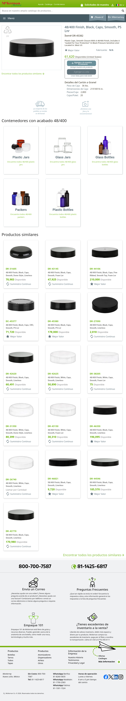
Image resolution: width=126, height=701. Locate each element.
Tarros (10, 657)
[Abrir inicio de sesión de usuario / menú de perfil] (112, 5)
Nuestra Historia (75, 657)
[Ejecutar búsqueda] (123, 11)
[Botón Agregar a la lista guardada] (81, 72)
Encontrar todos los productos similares (23, 73)
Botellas (11, 654)
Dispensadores (44, 657)
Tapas (10, 663)
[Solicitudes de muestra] (94, 5)
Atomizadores (44, 654)
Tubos (10, 660)
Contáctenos (59, 4)
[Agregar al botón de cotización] (81, 63)
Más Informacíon (109, 661)
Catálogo (48, 4)
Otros (40, 663)
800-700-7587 (35, 566)
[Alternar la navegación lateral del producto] (4, 18)
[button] (120, 5)
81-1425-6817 (89, 566)
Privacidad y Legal (76, 663)
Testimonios (73, 660)
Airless (41, 660)
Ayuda (40, 4)
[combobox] (61, 10)
